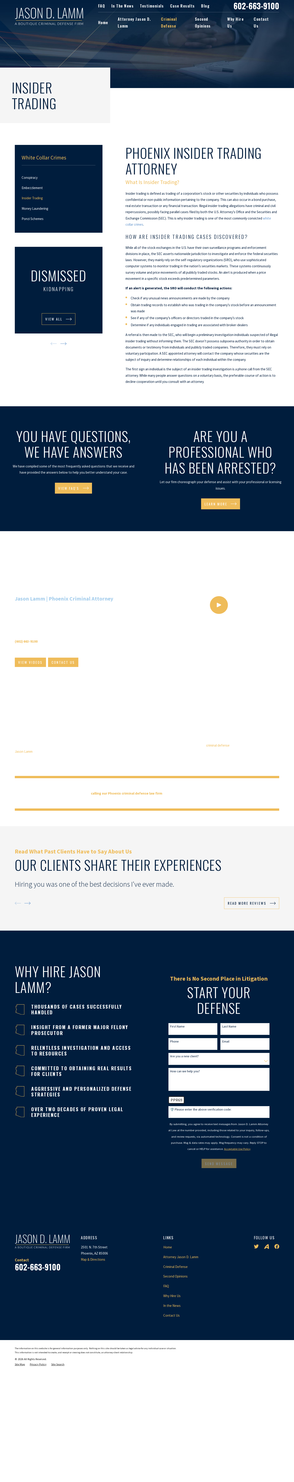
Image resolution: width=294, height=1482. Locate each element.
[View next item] (63, 344)
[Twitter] (256, 1365)
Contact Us (171, 1434)
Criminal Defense (175, 1386)
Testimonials (152, 6)
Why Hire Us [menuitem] (235, 22)
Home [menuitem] (103, 22)
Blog (205, 6)
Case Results (182, 6)
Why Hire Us (172, 1415)
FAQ (101, 6)
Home (167, 1366)
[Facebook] (276, 1365)
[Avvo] (266, 1365)
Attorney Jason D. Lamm (180, 1376)
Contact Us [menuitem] (261, 22)
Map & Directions (93, 1378)
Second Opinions (175, 1395)
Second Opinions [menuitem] (203, 22)
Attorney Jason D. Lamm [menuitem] (134, 22)
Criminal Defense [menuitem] (169, 22)
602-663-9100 (256, 6)
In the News (122, 6)
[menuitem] (58, 177)
